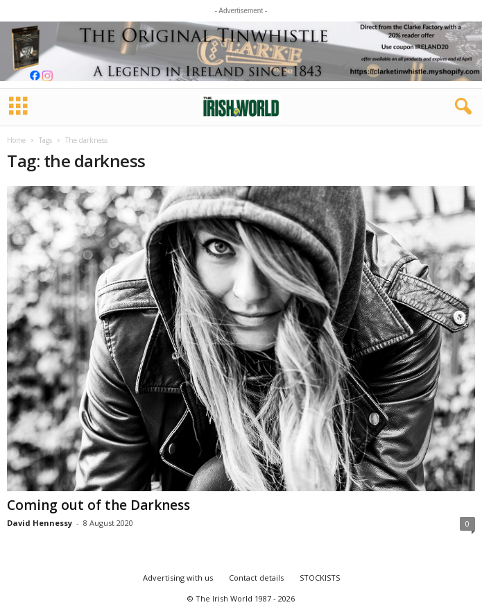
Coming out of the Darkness (98, 505)
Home (16, 140)
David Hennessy (39, 523)
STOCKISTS (320, 577)
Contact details (256, 577)
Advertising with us (178, 577)
